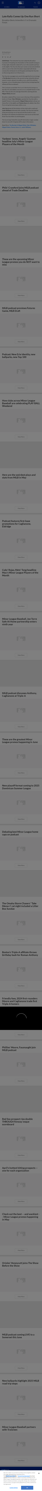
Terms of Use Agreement (24, 1476)
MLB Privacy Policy (10, 1476)
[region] (21, 1480)
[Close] (39, 1473)
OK (27, 1487)
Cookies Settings (14, 1487)
